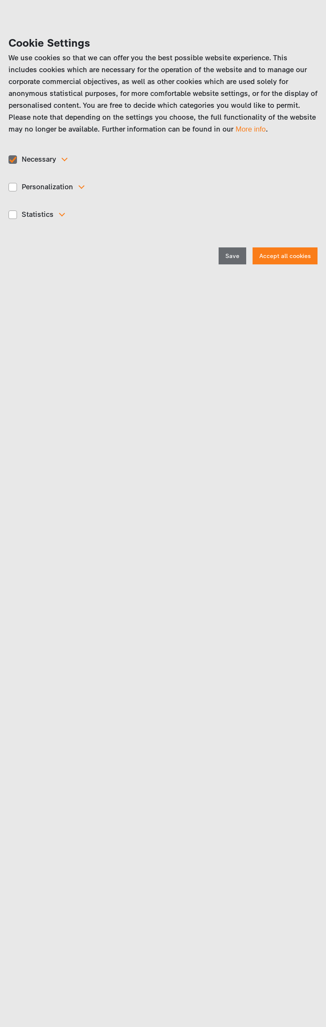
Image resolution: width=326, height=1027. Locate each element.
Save (232, 256)
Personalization (47, 186)
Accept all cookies (285, 256)
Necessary (39, 159)
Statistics (37, 214)
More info (251, 129)
